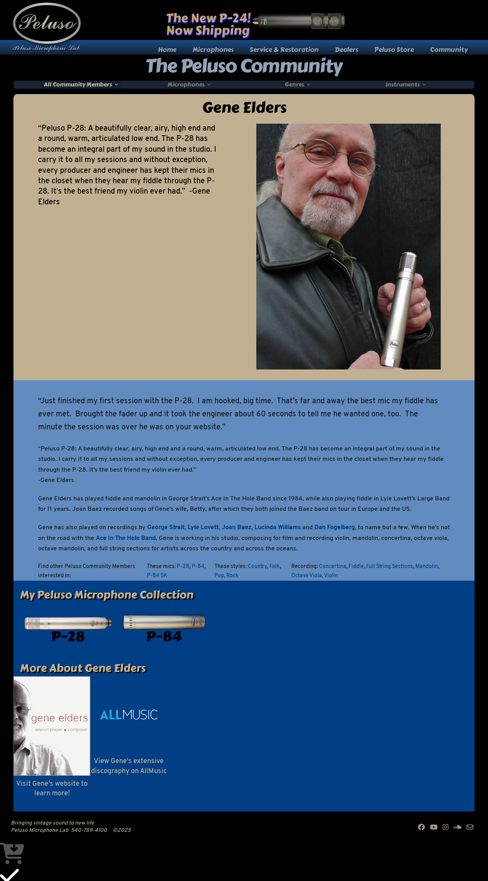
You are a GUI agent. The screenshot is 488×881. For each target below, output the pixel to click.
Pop (219, 576)
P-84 (198, 566)
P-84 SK (157, 576)
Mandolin (426, 566)
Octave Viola (306, 576)
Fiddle (356, 566)
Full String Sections (389, 566)
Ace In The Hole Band (126, 538)
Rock (232, 576)
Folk (274, 566)
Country (257, 566)
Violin (331, 576)
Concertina (332, 566)
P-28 (183, 566)
